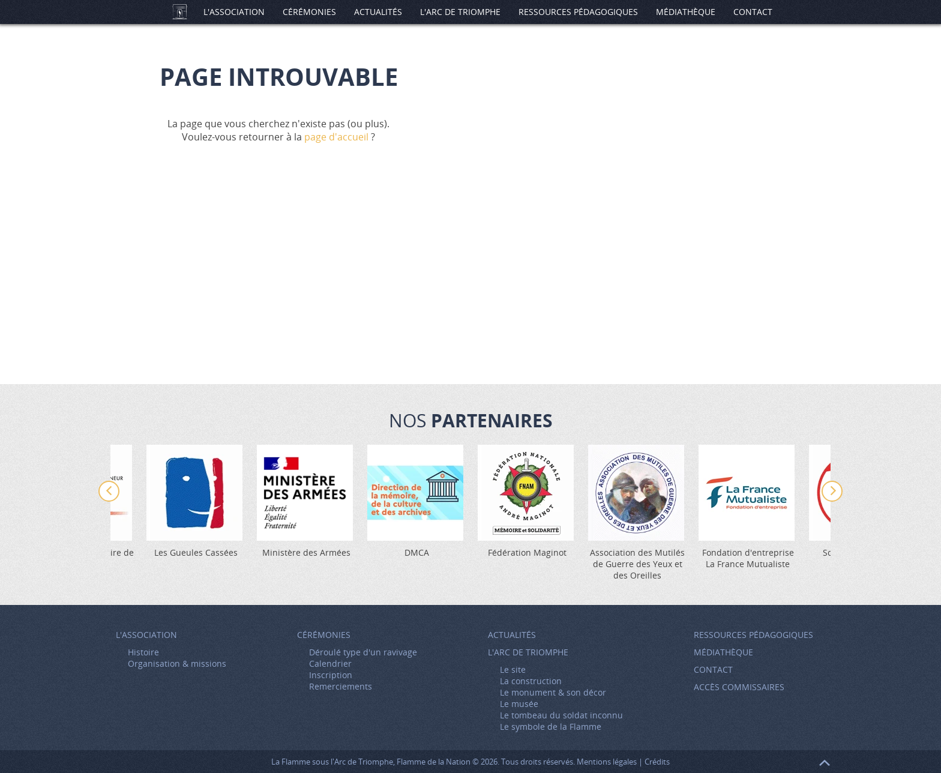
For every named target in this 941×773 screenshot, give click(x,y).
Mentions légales (607, 761)
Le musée (519, 703)
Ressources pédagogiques (578, 11)
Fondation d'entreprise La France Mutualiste (748, 558)
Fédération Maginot (527, 552)
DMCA (416, 552)
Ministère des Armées (306, 552)
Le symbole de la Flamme (550, 726)
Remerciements (340, 686)
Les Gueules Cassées (196, 552)
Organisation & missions (177, 663)
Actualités (378, 11)
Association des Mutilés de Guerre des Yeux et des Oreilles (637, 564)
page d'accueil (336, 136)
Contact (752, 11)
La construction (531, 681)
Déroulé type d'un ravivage (363, 652)
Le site (513, 669)
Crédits (657, 761)
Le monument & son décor (553, 692)
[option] (527, 501)
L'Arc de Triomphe (460, 11)
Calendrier (330, 663)
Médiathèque (685, 11)
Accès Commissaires (739, 687)
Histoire (143, 652)
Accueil (179, 12)
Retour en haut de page (825, 763)
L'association (234, 11)
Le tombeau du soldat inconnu (561, 715)
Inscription (330, 675)
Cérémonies (309, 11)
